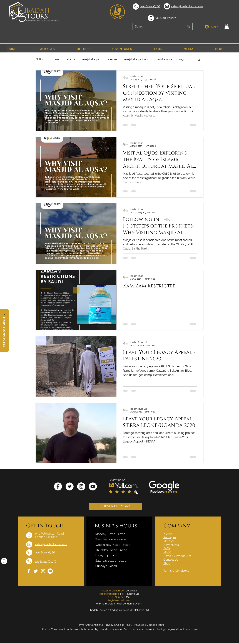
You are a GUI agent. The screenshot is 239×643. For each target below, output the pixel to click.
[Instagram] (81, 486)
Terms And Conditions (90, 624)
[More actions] (196, 78)
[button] (226, 26)
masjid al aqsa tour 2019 (169, 59)
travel (56, 59)
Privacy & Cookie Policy (118, 624)
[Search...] (157, 26)
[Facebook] (58, 486)
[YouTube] (93, 486)
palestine (111, 59)
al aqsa (71, 59)
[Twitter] (70, 486)
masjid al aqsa (90, 59)
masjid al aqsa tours (136, 59)
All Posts (41, 59)
